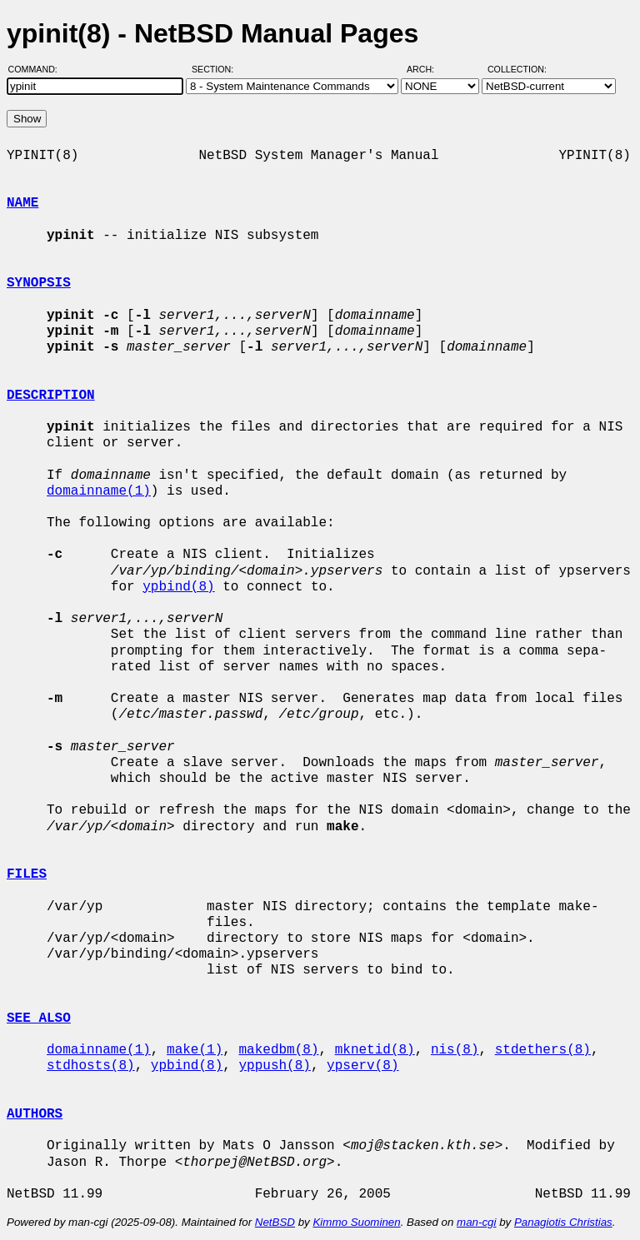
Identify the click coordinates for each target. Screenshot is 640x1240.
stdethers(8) (543, 1050)
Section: (216, 69)
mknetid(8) (375, 1050)
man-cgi (476, 1222)
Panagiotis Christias (563, 1222)
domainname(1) (99, 491)
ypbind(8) (178, 587)
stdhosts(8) (91, 1066)
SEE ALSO (39, 1018)
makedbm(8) (278, 1050)
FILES (27, 874)
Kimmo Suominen (356, 1222)
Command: (38, 69)
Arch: (428, 69)
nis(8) (455, 1050)
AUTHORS (34, 1114)
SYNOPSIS (39, 283)
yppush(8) (274, 1066)
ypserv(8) (362, 1066)
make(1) (194, 1050)
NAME (22, 203)
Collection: (517, 69)
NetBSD (275, 1222)
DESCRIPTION (51, 395)
